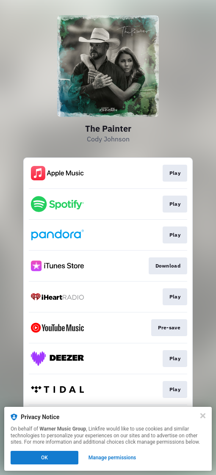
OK (44, 458)
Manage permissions (112, 458)
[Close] (203, 416)
